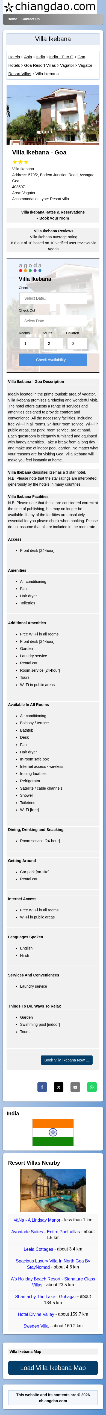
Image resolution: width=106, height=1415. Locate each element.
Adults (47, 333)
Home (12, 19)
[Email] (75, 1087)
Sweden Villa (36, 1326)
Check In (26, 288)
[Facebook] (42, 1087)
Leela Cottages (39, 1249)
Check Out (27, 310)
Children (72, 333)
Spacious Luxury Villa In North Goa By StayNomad (53, 1264)
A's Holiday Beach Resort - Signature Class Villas (53, 1282)
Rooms (24, 333)
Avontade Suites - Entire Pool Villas (46, 1232)
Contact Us (31, 19)
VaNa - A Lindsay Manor (38, 1220)
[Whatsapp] (92, 1087)
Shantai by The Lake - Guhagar (46, 1297)
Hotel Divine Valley (36, 1314)
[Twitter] (58, 1087)
